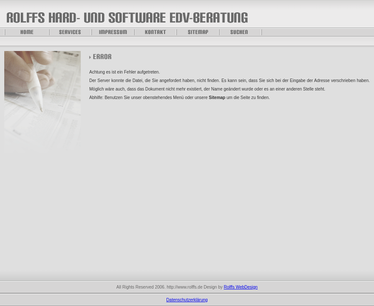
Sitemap (217, 97)
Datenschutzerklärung (186, 300)
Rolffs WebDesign (241, 287)
